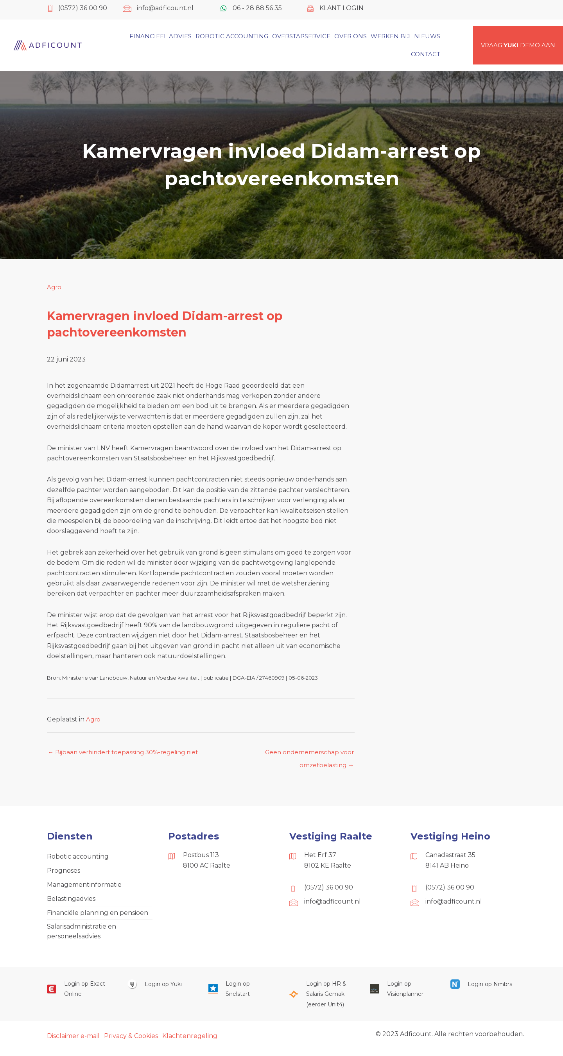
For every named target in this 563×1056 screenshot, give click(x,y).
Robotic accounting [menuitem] (78, 858)
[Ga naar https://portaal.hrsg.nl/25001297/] (321, 999)
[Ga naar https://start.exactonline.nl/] (79, 994)
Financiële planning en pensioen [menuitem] (97, 916)
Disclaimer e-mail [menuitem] (73, 1041)
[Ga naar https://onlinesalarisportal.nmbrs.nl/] (482, 989)
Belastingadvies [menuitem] (71, 902)
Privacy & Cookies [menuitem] (131, 1041)
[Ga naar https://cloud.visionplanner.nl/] (402, 994)
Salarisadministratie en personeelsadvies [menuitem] (81, 936)
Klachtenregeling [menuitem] (189, 1041)
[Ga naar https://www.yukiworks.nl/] (159, 989)
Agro (54, 287)
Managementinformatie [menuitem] (84, 887)
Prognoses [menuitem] (63, 873)
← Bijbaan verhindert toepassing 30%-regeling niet (127, 752)
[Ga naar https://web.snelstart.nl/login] (240, 994)
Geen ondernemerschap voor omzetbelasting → (307, 755)
